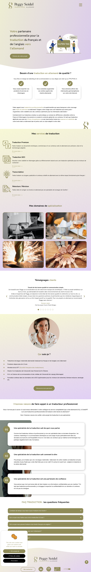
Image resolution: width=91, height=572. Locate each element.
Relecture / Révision (20, 186)
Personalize (14, 561)
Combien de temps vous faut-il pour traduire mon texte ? (28, 511)
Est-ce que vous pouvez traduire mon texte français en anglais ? (30, 524)
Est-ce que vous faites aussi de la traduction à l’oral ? (27, 518)
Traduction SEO (18, 157)
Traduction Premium (20, 142)
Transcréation (18, 172)
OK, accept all (14, 551)
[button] (38, 309)
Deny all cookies (14, 556)
